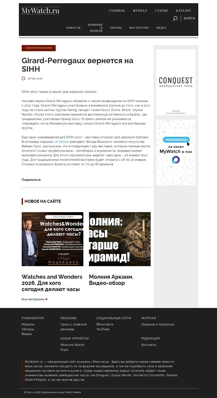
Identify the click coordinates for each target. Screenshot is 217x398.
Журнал (140, 10)
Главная (117, 10)
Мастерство (139, 27)
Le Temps (61, 141)
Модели (28, 324)
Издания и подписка (157, 324)
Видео (161, 27)
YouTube (103, 329)
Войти (189, 18)
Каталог (183, 10)
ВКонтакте (104, 324)
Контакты (148, 345)
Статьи (161, 10)
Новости (73, 27)
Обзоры (116, 27)
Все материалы (33, 299)
